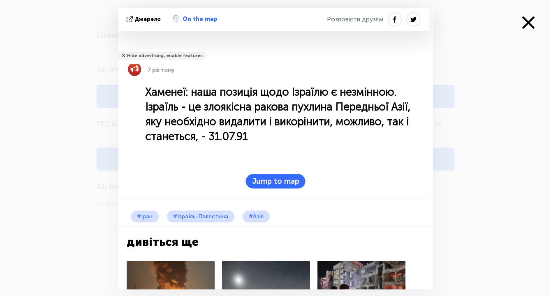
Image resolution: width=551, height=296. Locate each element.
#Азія (256, 216)
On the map (195, 19)
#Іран (145, 216)
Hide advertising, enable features (164, 55)
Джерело (144, 19)
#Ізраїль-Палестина (200, 216)
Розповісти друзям (355, 19)
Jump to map (275, 181)
